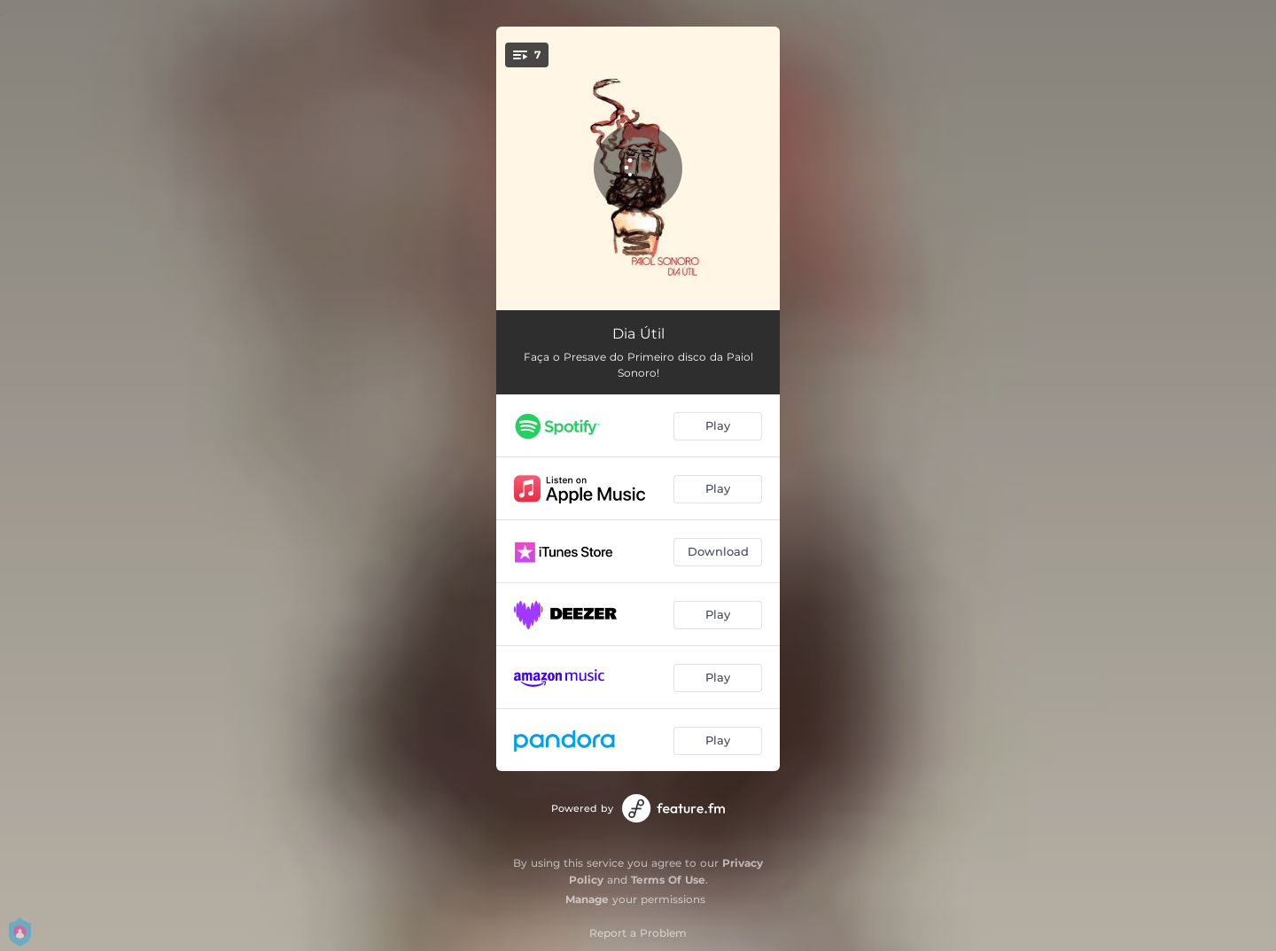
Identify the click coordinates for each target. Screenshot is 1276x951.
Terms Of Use (668, 879)
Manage (587, 899)
